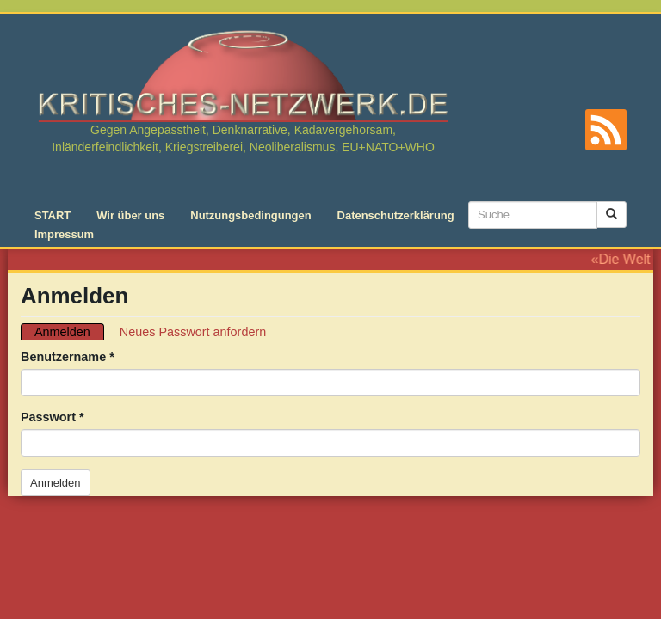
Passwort (52, 417)
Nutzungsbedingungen (250, 215)
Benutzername (67, 357)
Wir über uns (130, 215)
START (52, 215)
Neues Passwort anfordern (193, 332)
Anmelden (69, 332)
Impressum (64, 234)
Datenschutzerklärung (395, 215)
